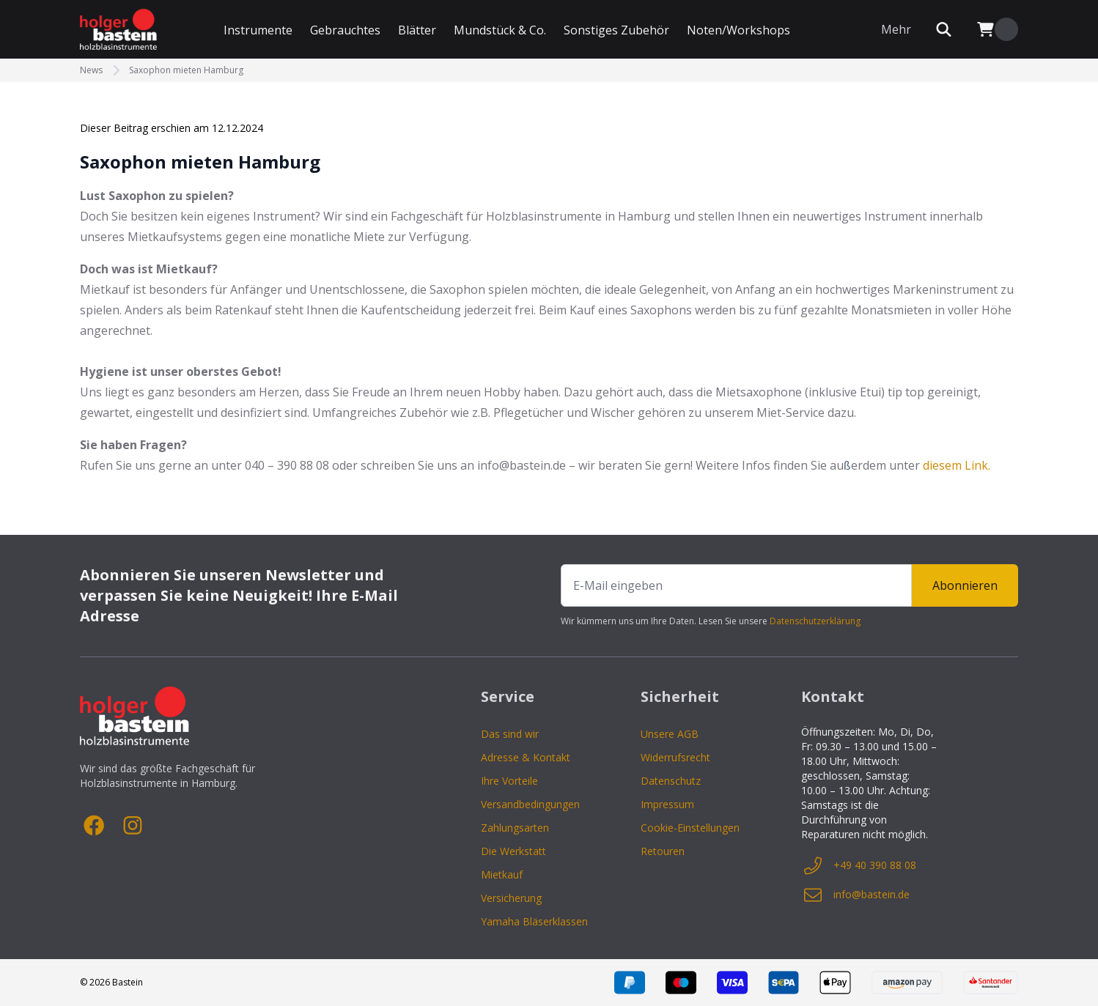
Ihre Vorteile (509, 781)
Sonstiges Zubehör (616, 30)
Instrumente (258, 30)
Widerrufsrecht (675, 757)
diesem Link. (956, 465)
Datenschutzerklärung (815, 621)
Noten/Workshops (738, 30)
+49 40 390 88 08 (858, 865)
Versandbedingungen (530, 804)
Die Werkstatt (513, 851)
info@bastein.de (855, 894)
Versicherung (511, 898)
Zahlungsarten (515, 828)
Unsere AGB (670, 734)
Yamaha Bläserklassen (534, 921)
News (91, 70)
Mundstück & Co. (500, 30)
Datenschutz (671, 781)
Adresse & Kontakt (525, 757)
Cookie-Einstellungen (690, 828)
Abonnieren (965, 585)
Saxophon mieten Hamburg (186, 70)
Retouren (663, 851)
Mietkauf (502, 874)
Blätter (417, 30)
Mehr (896, 29)
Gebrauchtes (345, 30)
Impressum (667, 804)
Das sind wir (510, 734)
